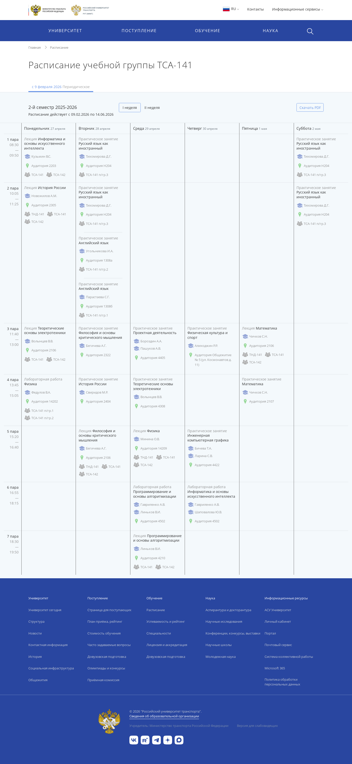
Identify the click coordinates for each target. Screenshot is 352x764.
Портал (270, 633)
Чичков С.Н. (255, 336)
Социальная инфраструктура (51, 668)
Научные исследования (224, 621)
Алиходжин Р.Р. (202, 345)
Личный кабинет (278, 621)
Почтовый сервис (278, 645)
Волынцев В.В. (38, 341)
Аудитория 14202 (41, 401)
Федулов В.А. (37, 392)
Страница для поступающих (109, 610)
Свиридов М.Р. (93, 392)
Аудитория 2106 (40, 350)
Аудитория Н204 (95, 165)
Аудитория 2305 (40, 205)
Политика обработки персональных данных (282, 682)
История (35, 656)
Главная (34, 47)
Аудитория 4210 (149, 558)
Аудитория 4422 (203, 465)
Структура (36, 621)
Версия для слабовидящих (257, 725)
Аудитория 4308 (149, 406)
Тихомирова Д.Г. (95, 156)
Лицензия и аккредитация (166, 645)
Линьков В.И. (147, 512)
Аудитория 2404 (95, 401)
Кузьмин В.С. (37, 156)
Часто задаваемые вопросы (109, 645)
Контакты (255, 9)
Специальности (158, 633)
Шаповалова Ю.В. (204, 512)
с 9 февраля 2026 (61, 86)
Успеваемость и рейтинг (165, 621)
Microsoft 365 (275, 668)
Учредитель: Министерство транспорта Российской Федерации (178, 725)
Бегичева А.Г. (92, 345)
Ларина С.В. (200, 456)
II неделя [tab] (152, 107)
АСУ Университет (278, 610)
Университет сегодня (44, 610)
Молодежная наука (221, 656)
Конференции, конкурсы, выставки (233, 633)
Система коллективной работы (289, 656)
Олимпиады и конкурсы (106, 668)
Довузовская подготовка (106, 656)
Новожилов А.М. (40, 196)
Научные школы (219, 645)
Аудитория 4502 (149, 521)
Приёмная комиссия (103, 680)
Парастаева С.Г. (94, 297)
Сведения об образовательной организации (164, 716)
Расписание (59, 47)
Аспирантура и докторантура (228, 610)
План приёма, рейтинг (104, 621)
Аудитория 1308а (95, 260)
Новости (35, 633)
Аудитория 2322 (95, 355)
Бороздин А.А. (147, 341)
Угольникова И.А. (96, 251)
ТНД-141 (34, 214)
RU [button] (230, 8)
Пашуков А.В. (147, 348)
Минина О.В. (146, 439)
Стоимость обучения (104, 633)
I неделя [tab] (130, 107)
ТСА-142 (55, 174)
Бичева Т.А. (199, 448)
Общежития (37, 680)
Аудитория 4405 (149, 357)
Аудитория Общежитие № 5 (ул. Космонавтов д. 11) (209, 360)
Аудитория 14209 (150, 448)
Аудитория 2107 (258, 401)
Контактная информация (48, 645)
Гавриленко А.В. (149, 504)
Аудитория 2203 (40, 165)
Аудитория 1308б (96, 306)
